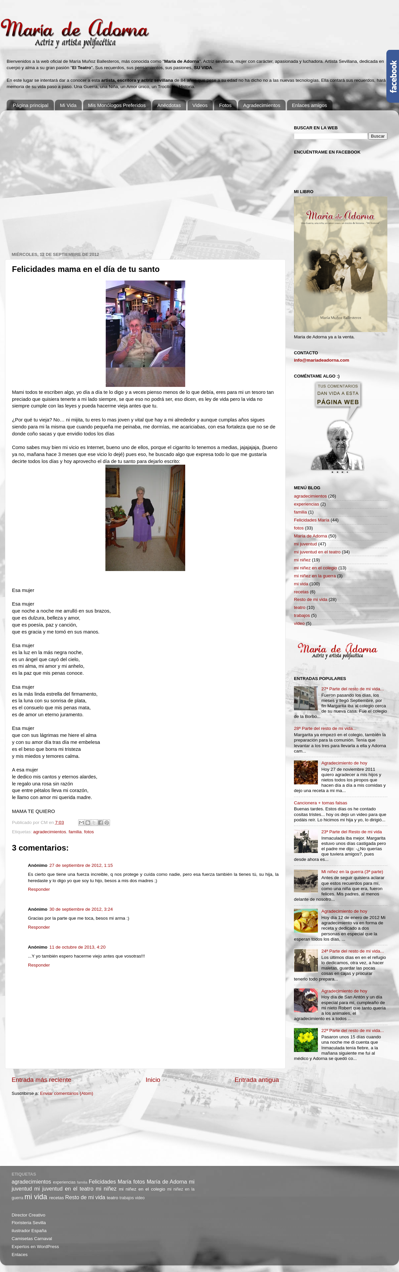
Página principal (31, 105)
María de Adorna (310, 535)
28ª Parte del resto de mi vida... (325, 728)
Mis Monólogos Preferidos (117, 105)
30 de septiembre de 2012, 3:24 (81, 909)
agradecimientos (49, 831)
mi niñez (302, 559)
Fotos (225, 105)
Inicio (153, 1079)
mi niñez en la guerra (315, 575)
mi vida (301, 583)
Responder (39, 889)
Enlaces (20, 1254)
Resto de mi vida (311, 599)
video (299, 623)
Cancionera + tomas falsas (320, 802)
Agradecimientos (261, 105)
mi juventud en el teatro (317, 551)
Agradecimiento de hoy (344, 762)
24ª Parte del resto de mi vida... (352, 951)
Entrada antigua (257, 1079)
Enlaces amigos (309, 105)
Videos (200, 105)
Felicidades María (312, 520)
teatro (300, 607)
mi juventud (305, 543)
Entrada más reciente (41, 1079)
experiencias (306, 504)
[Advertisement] (62, 177)
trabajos (302, 615)
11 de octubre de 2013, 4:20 (78, 947)
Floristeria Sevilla (29, 1222)
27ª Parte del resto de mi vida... (352, 688)
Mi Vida (68, 105)
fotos (89, 831)
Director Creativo (28, 1215)
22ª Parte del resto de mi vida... (352, 1030)
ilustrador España (29, 1230)
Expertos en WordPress (35, 1246)
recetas (301, 591)
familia (74, 831)
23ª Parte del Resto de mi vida (351, 831)
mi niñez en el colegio (315, 567)
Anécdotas (169, 105)
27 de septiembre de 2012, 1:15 (81, 865)
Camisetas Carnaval (32, 1238)
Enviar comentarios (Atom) (66, 1093)
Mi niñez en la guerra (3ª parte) (352, 871)
